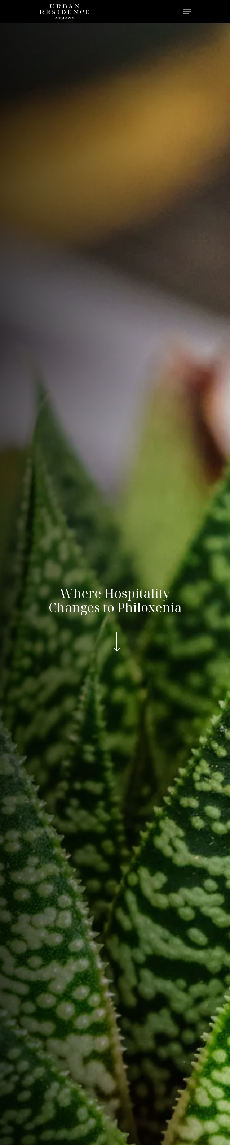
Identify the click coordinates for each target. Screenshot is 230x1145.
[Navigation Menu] (187, 11)
